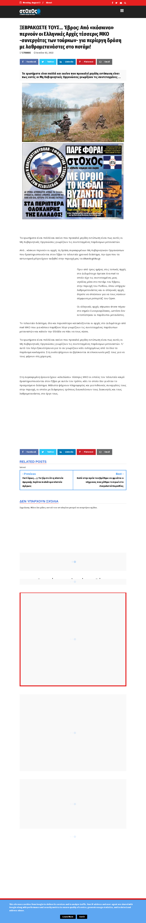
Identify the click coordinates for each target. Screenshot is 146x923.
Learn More (67, 917)
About (49, 2)
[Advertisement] (48, 290)
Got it (82, 917)
